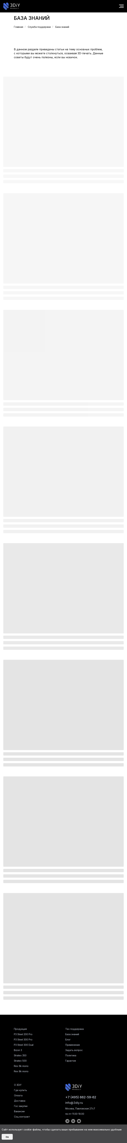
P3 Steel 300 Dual (23, 1044)
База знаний (62, 26)
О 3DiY (17, 1084)
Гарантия (70, 1060)
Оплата (18, 1095)
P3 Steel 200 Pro (23, 1034)
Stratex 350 (20, 1055)
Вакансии (19, 1111)
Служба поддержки (39, 26)
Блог (68, 1039)
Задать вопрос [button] (74, 1050)
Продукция (20, 1029)
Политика (70, 1055)
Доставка (19, 1100)
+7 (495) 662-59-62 (80, 1097)
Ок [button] (7, 1137)
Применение (72, 1044)
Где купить (20, 1090)
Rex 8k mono (21, 1071)
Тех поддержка (74, 1029)
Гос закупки (20, 1106)
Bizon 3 (18, 1050)
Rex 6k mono (21, 1066)
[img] (73, 1087)
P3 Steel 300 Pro (23, 1039)
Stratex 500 (20, 1060)
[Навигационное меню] (121, 6)
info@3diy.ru (74, 1102)
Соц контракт (22, 1116)
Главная (18, 26)
